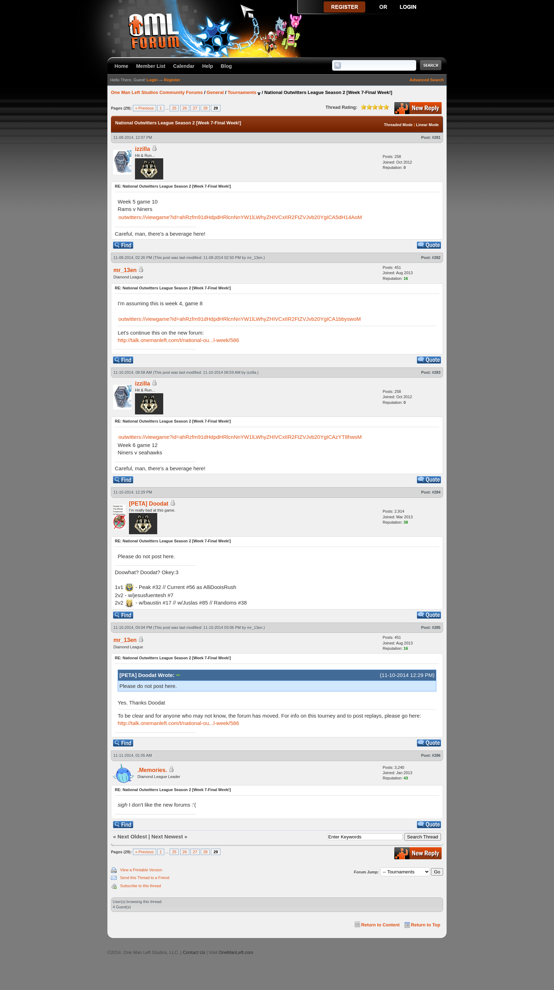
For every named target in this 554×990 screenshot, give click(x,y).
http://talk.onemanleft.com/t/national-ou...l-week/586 (178, 340)
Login (152, 80)
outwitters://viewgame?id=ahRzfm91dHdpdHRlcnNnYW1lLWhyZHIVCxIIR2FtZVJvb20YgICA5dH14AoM (240, 217)
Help (207, 66)
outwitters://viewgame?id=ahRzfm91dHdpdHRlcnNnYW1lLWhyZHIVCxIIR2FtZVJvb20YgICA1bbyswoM (239, 319)
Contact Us (194, 952)
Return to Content (380, 924)
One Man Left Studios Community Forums (157, 92)
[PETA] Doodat (149, 504)
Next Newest (167, 836)
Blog (226, 66)
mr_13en (255, 257)
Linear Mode (427, 125)
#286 (436, 755)
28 (205, 108)
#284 (436, 492)
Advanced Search (426, 80)
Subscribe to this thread (140, 886)
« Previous (144, 108)
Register (172, 80)
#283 (436, 372)
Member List (150, 66)
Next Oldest (132, 836)
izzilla (142, 149)
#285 (436, 627)
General (215, 92)
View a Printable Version (141, 870)
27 (195, 108)
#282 (436, 257)
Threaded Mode (398, 125)
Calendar (183, 66)
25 (174, 108)
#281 (436, 137)
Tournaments (242, 92)
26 (185, 108)
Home (121, 66)
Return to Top (425, 924)
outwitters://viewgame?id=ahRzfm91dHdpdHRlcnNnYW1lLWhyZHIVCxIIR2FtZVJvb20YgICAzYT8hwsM (240, 437)
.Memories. (152, 770)
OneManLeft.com (236, 952)
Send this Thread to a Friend (144, 878)
